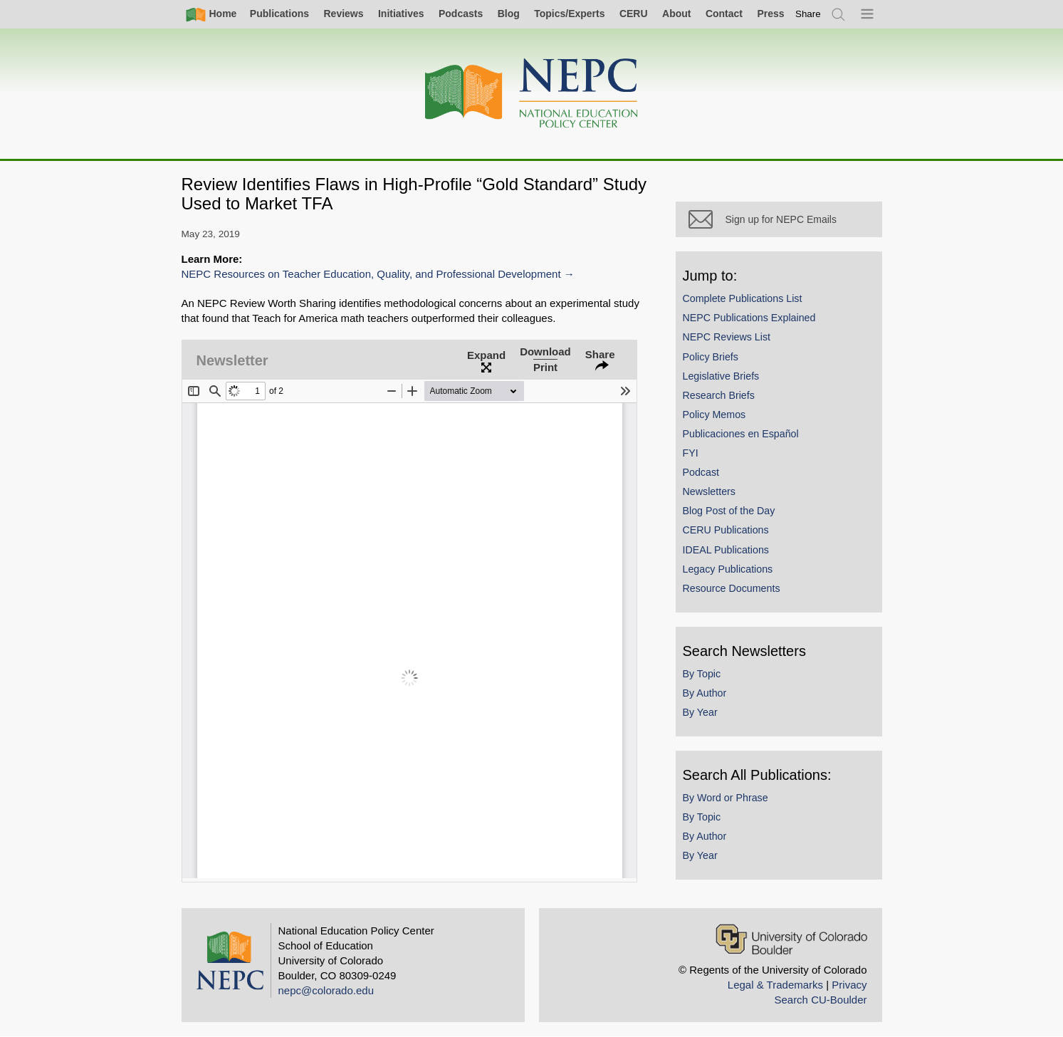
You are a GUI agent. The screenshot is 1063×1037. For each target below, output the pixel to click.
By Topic (702, 673)
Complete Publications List (742, 298)
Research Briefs (719, 395)
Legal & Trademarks (775, 985)
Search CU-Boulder (820, 1000)
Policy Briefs (710, 357)
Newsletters (709, 491)
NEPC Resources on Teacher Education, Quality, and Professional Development (371, 274)
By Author (705, 693)
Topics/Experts (569, 13)
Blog (509, 13)
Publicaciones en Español (741, 433)
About (676, 13)
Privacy (849, 985)
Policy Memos (714, 414)
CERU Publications (726, 530)
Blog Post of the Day (729, 510)
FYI (690, 453)
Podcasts (461, 13)
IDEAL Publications (726, 550)
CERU (633, 13)
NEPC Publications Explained (749, 317)
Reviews (343, 13)
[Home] (532, 93)
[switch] (808, 14)
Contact (724, 13)
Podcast (701, 472)
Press (770, 13)
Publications (279, 13)
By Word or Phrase (725, 797)
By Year (700, 712)
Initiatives (401, 13)
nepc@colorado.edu (326, 990)
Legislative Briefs (721, 376)
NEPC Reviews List (727, 337)
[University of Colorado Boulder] (791, 939)
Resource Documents (731, 588)
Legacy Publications (728, 569)
